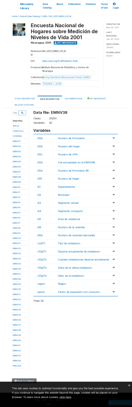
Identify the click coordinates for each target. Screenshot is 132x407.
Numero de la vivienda (71, 227)
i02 (39, 194)
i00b (40, 146)
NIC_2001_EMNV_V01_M (60, 16)
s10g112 (42, 259)
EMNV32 (17, 299)
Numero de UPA (68, 154)
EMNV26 (17, 269)
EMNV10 (16, 187)
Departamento (66, 186)
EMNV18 (16, 228)
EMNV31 (16, 294)
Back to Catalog (24, 380)
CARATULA (18, 131)
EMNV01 (16, 141)
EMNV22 (17, 248)
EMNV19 (16, 233)
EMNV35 (17, 315)
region (41, 283)
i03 (39, 202)
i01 (39, 186)
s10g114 (42, 275)
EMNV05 (17, 161)
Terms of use (104, 6)
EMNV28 (17, 279)
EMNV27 (17, 274)
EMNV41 (16, 345)
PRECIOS (17, 366)
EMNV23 (17, 253)
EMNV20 (17, 238)
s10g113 (42, 267)
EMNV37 (17, 325)
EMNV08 (17, 177)
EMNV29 (17, 284)
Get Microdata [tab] (96, 98)
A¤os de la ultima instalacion (75, 267)
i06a (40, 235)
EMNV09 (17, 182)
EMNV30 (17, 289)
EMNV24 (17, 258)
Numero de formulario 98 (73, 170)
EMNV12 (16, 197)
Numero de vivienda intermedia (76, 235)
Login (116, 6)
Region (62, 283)
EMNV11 (16, 192)
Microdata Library (26, 6)
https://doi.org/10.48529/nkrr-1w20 (60, 61)
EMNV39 (17, 335)
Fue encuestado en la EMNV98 (76, 162)
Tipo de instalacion (69, 243)
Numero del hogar (69, 146)
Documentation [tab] (73, 98)
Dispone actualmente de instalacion (79, 251)
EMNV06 (17, 166)
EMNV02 (17, 146)
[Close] (129, 385)
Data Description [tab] (49, 99)
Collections (74, 4)
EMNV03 (17, 151)
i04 (39, 211)
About (60, 4)
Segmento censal (68, 202)
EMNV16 (16, 217)
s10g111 (42, 251)
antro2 (16, 125)
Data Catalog (47, 6)
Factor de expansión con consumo (79, 292)
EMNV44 (17, 360)
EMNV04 (17, 156)
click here (65, 397)
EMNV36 (17, 320)
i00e (40, 170)
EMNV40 (17, 340)
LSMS (44, 16)
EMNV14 (16, 207)
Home (15, 16)
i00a (40, 138)
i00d (40, 162)
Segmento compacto (70, 211)
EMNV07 (17, 171)
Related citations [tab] (24, 105)
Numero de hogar (68, 178)
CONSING (17, 136)
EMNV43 (17, 355)
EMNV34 (17, 309)
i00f (40, 178)
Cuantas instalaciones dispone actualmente (83, 259)
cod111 (41, 243)
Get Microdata (65, 42)
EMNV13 (16, 202)
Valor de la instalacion (71, 275)
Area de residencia (69, 219)
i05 (39, 219)
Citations (91, 4)
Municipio (63, 194)
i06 (39, 227)
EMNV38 (17, 330)
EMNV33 (17, 304)
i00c (40, 154)
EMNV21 (16, 243)
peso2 (41, 292)
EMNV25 (17, 263)
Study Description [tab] (25, 98)
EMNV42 (17, 350)
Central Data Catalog (30, 16)
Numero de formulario (71, 138)
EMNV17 (16, 223)
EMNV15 (16, 212)
